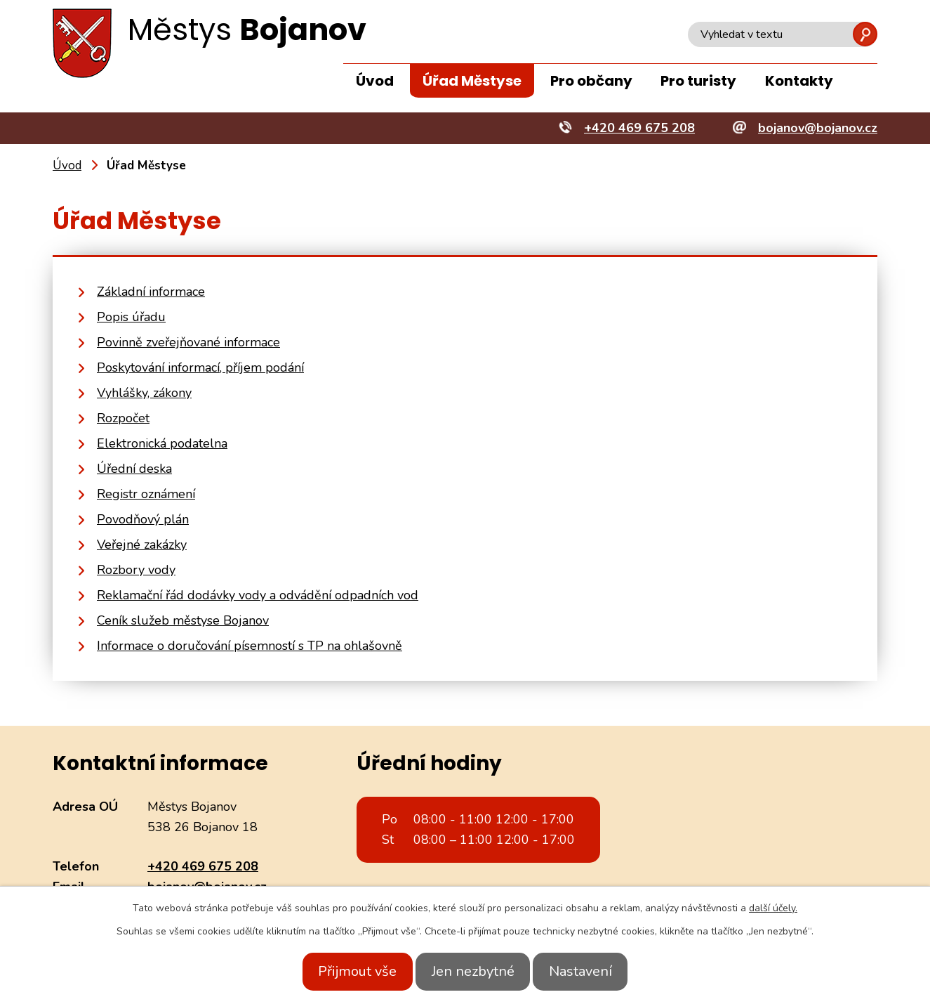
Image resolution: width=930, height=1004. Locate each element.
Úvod (375, 81)
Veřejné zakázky (142, 544)
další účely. (773, 908)
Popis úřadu (131, 316)
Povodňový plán (143, 519)
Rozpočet (123, 418)
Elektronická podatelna (162, 443)
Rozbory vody (136, 569)
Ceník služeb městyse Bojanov (183, 620)
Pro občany (591, 81)
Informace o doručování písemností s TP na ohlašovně (249, 645)
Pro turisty (698, 81)
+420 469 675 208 (202, 866)
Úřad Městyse (472, 81)
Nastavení (593, 971)
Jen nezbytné (473, 971)
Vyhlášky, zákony (144, 392)
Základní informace (151, 291)
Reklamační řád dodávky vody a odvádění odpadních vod (257, 595)
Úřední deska (134, 468)
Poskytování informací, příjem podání (200, 367)
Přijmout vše (344, 971)
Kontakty (799, 81)
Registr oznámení (146, 493)
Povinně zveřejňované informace (188, 342)
